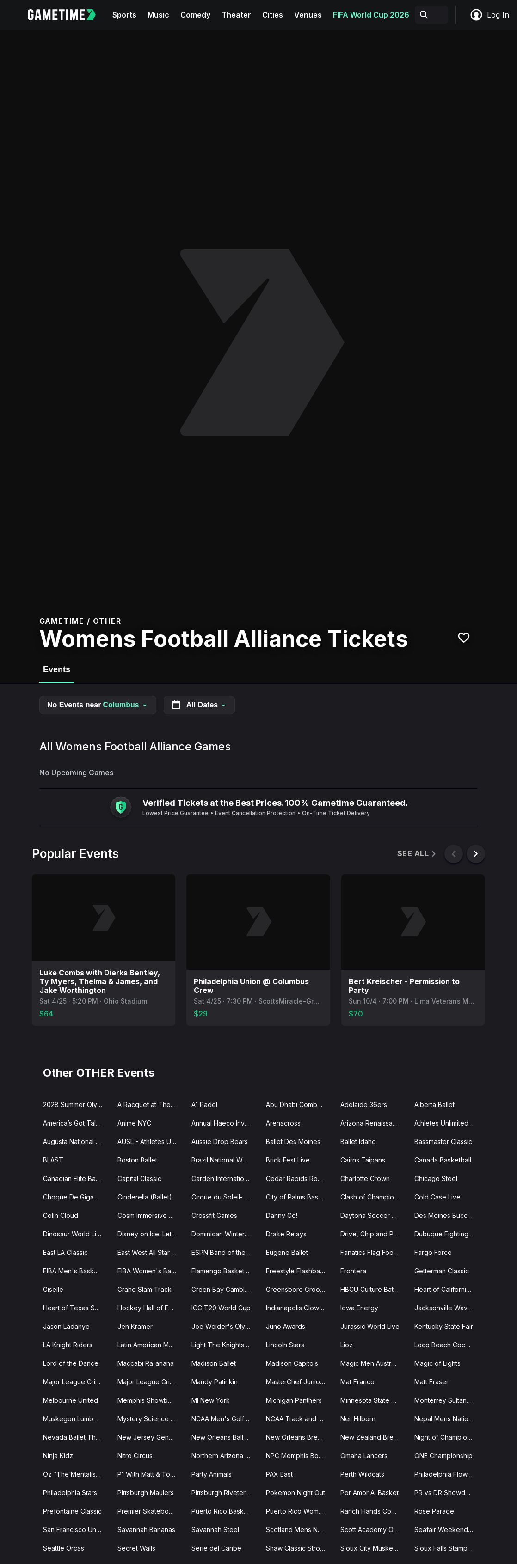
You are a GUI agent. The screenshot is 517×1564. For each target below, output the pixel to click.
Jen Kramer (135, 1326)
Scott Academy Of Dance (373, 1530)
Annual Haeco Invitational (224, 1123)
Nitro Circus (135, 1456)
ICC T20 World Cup (221, 1308)
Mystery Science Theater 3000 (151, 1419)
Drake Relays (286, 1234)
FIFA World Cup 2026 (371, 14)
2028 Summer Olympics (76, 1104)
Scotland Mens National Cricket (299, 1530)
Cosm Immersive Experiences (151, 1215)
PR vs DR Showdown (446, 1493)
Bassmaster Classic (443, 1141)
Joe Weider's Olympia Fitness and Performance (224, 1326)
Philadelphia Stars (70, 1493)
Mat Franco (357, 1382)
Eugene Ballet (287, 1252)
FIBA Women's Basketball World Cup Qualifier (151, 1271)
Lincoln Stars (285, 1345)
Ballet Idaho (358, 1141)
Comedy (195, 14)
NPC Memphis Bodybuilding (299, 1456)
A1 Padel (204, 1104)
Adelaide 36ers (363, 1104)
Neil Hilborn (357, 1419)
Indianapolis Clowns (296, 1308)
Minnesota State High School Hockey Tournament (373, 1400)
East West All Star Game (151, 1252)
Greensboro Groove (297, 1289)
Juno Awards (285, 1326)
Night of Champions (444, 1437)
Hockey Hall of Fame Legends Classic (151, 1308)
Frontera (353, 1271)
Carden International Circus (224, 1178)
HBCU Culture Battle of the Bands (373, 1289)
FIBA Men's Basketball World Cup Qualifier (76, 1271)
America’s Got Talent (74, 1123)
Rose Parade (434, 1511)
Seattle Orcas (63, 1548)
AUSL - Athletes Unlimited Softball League (151, 1141)
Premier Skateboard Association (151, 1511)
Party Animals (211, 1474)
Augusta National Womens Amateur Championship (76, 1141)
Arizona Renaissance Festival (373, 1123)
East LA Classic (65, 1252)
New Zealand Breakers (373, 1437)
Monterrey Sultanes (444, 1400)
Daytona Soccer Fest (372, 1215)
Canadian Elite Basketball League (76, 1178)
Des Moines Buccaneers (447, 1215)
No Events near (97, 704)
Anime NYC (134, 1123)
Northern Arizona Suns (224, 1456)
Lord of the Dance (70, 1363)
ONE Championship (443, 1456)
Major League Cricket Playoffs (151, 1382)
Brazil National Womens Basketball (224, 1160)
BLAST (53, 1160)
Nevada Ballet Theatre (76, 1437)
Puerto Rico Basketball (224, 1511)
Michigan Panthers (294, 1400)
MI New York (210, 1400)
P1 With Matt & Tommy (150, 1474)
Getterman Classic (441, 1271)
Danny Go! (281, 1215)
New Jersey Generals (150, 1437)
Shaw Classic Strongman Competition (299, 1548)
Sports (124, 14)
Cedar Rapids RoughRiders (299, 1178)
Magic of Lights (437, 1363)
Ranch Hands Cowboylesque (373, 1511)
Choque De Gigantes (75, 1197)
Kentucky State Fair (443, 1326)
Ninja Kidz (58, 1456)
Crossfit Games (214, 1215)
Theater (236, 14)
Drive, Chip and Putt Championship (373, 1234)
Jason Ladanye (66, 1326)
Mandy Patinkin (214, 1382)
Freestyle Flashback (296, 1271)
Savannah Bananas (146, 1530)
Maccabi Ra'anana (145, 1363)
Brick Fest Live (288, 1160)
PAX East (279, 1474)
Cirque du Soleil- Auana (224, 1197)
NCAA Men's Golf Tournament (224, 1419)
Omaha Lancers (364, 1456)
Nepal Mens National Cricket (447, 1419)
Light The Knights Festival (224, 1345)
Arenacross (283, 1123)
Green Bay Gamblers (222, 1289)
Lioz (346, 1345)
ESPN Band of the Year (224, 1252)
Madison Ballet (213, 1363)
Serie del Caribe (216, 1548)
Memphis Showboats (149, 1400)
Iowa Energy (359, 1308)
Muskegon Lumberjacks (76, 1419)
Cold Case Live (437, 1197)
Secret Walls (136, 1548)
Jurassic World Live (370, 1326)
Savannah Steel (215, 1530)
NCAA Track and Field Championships (299, 1419)
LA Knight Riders (67, 1345)
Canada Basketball (442, 1160)
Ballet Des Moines (293, 1141)
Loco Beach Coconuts (447, 1345)
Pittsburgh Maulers (145, 1493)
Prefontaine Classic (72, 1511)
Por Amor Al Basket (369, 1493)
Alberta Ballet (434, 1104)
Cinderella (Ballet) (144, 1197)
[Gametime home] (67, 14)
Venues (308, 14)
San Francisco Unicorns (76, 1530)
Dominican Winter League (224, 1234)
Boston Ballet (137, 1160)
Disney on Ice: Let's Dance (151, 1234)
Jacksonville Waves (444, 1308)
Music (158, 14)
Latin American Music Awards (151, 1345)
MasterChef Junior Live (299, 1382)
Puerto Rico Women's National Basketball (299, 1511)
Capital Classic (139, 1178)
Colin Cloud (60, 1215)
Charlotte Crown (365, 1178)
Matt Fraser (431, 1382)
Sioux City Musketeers (373, 1548)
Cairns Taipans (362, 1160)
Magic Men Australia (370, 1363)
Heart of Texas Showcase (76, 1308)
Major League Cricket (76, 1382)
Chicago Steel (435, 1178)
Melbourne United (70, 1400)
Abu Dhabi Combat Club (299, 1104)
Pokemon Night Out (295, 1493)
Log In (489, 15)
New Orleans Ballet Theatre (224, 1437)
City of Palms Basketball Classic (299, 1197)
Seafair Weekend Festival (447, 1530)
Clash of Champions (370, 1197)
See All (417, 853)
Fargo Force (433, 1252)
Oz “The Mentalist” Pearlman (76, 1474)
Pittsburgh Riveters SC (224, 1493)
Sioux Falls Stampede (447, 1548)
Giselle (53, 1289)
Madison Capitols (292, 1363)
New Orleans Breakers (299, 1437)
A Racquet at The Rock (151, 1104)
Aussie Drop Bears (219, 1141)
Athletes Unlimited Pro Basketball (447, 1123)
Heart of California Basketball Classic (447, 1289)
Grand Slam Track (144, 1289)
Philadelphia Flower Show (447, 1474)
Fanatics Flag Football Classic (373, 1252)
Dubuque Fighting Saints (447, 1234)
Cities (272, 14)
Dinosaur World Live (73, 1234)
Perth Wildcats (362, 1474)
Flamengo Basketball (223, 1271)
